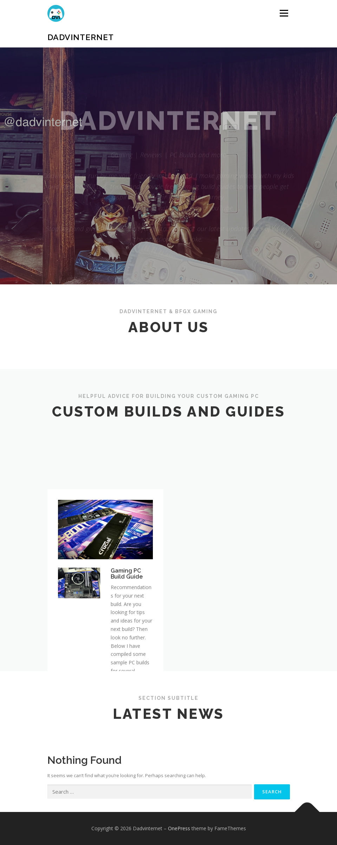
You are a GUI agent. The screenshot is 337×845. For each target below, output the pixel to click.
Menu (284, 13)
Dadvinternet (80, 37)
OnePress (179, 828)
